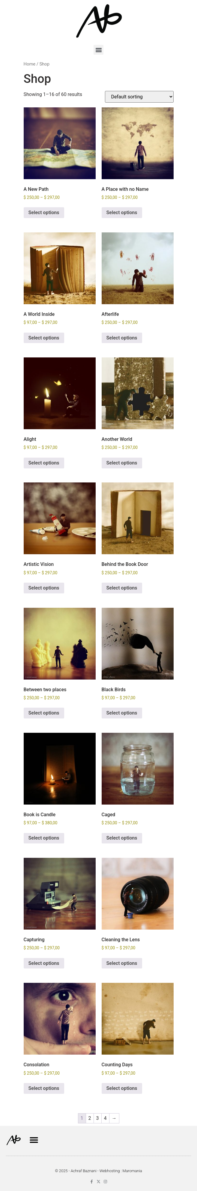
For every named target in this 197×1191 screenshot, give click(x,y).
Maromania (132, 1171)
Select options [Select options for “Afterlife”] (121, 338)
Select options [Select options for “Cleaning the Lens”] (121, 963)
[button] (98, 50)
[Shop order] (139, 97)
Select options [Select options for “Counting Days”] (121, 1088)
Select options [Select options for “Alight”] (43, 463)
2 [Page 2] (89, 1118)
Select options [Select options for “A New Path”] (43, 212)
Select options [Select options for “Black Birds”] (121, 713)
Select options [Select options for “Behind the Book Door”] (121, 588)
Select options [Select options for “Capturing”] (43, 963)
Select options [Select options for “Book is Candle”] (43, 838)
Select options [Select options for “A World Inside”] (43, 338)
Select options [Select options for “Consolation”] (43, 1088)
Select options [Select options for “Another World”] (121, 463)
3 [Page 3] (97, 1118)
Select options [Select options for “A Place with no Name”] (121, 212)
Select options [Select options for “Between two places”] (43, 713)
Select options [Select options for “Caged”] (121, 838)
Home (30, 64)
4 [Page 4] (105, 1118)
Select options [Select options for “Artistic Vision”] (43, 588)
